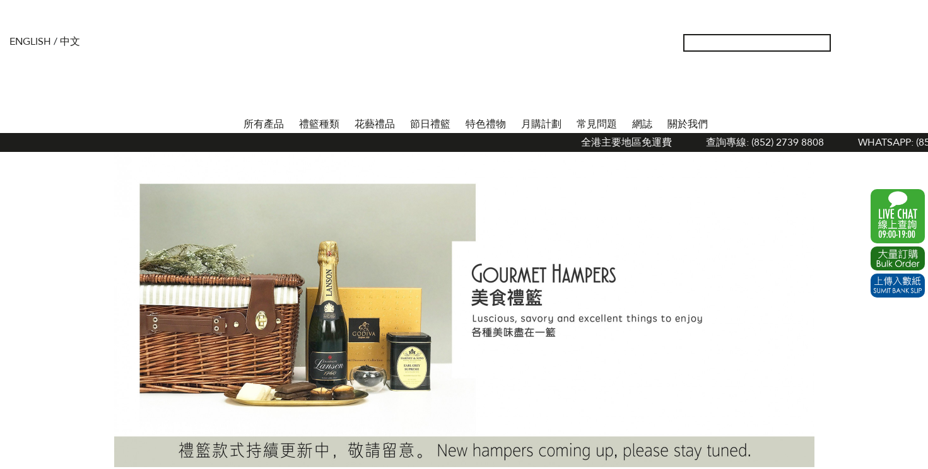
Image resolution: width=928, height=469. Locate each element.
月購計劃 (541, 124)
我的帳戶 (849, 43)
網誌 (642, 124)
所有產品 (264, 124)
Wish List (869, 43)
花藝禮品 (375, 124)
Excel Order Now (898, 258)
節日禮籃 (430, 124)
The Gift (464, 68)
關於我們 (687, 124)
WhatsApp (898, 216)
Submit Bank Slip (898, 286)
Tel (910, 43)
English (30, 42)
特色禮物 (486, 124)
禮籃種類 (319, 124)
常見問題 (597, 124)
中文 (70, 42)
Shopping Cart (889, 43)
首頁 (225, 122)
